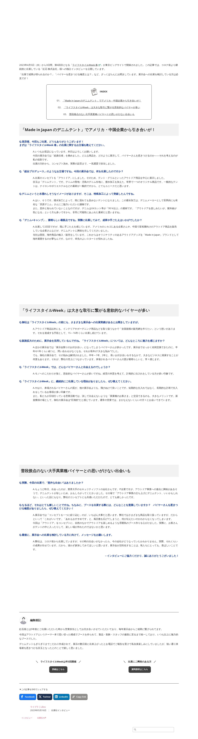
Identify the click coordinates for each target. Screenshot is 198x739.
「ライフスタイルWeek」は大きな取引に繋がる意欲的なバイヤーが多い (102, 107)
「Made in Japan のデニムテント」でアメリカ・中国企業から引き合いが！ (102, 100)
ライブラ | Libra (38, 706)
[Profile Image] (23, 708)
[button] (58, 669)
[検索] (153, 729)
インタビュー (26, 718)
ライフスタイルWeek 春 (85, 65)
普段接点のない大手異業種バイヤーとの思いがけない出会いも (102, 114)
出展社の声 (41, 718)
